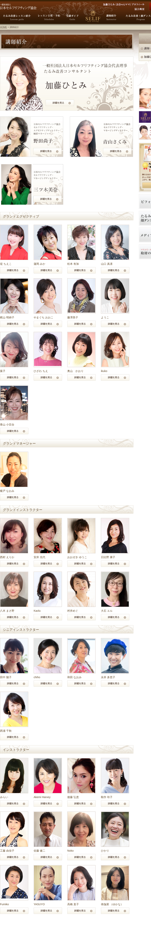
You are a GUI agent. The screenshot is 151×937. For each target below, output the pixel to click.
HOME (3, 27)
